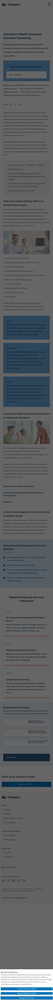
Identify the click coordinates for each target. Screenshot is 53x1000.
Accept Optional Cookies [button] (27, 989)
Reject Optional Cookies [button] (26, 993)
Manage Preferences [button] (26, 998)
